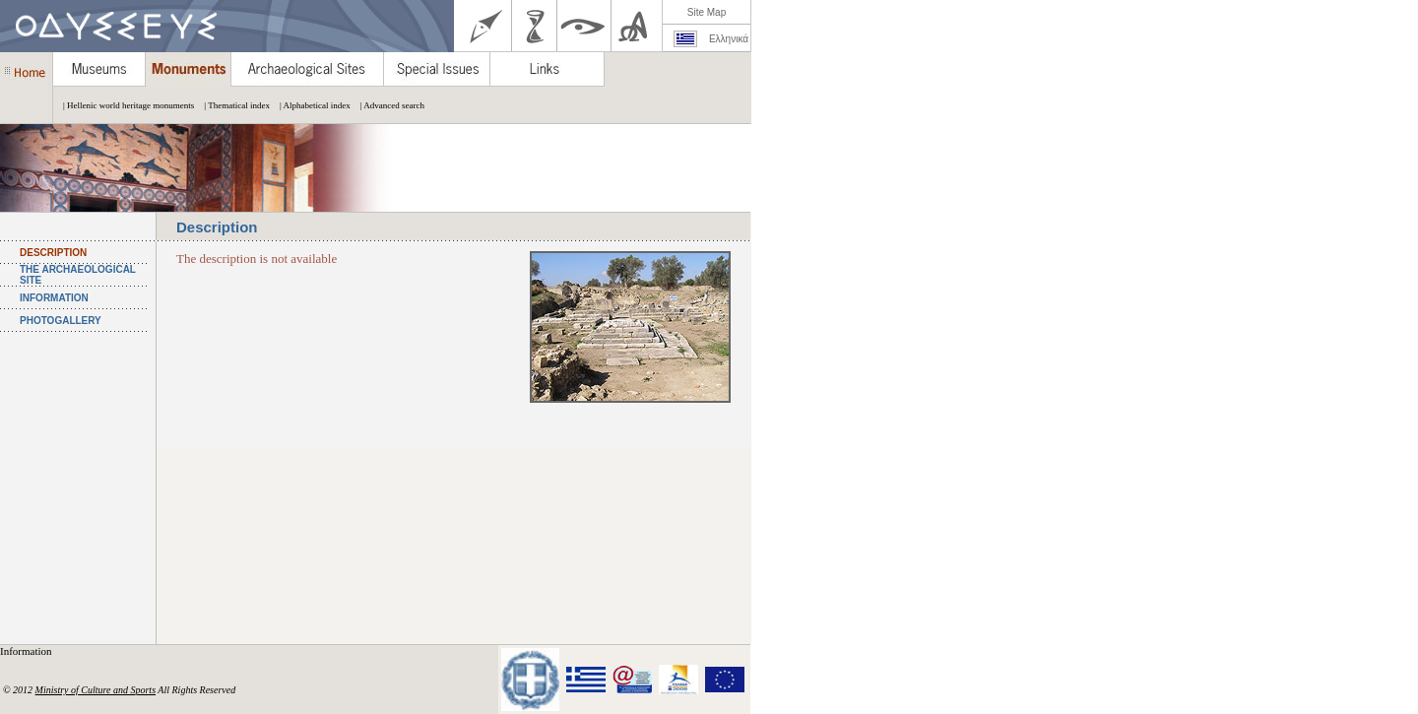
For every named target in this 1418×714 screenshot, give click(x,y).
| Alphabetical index (310, 105)
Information (27, 651)
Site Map (706, 12)
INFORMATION (54, 297)
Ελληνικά (728, 38)
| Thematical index (232, 105)
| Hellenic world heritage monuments (123, 105)
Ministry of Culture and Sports (95, 689)
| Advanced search (387, 105)
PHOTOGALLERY (60, 320)
